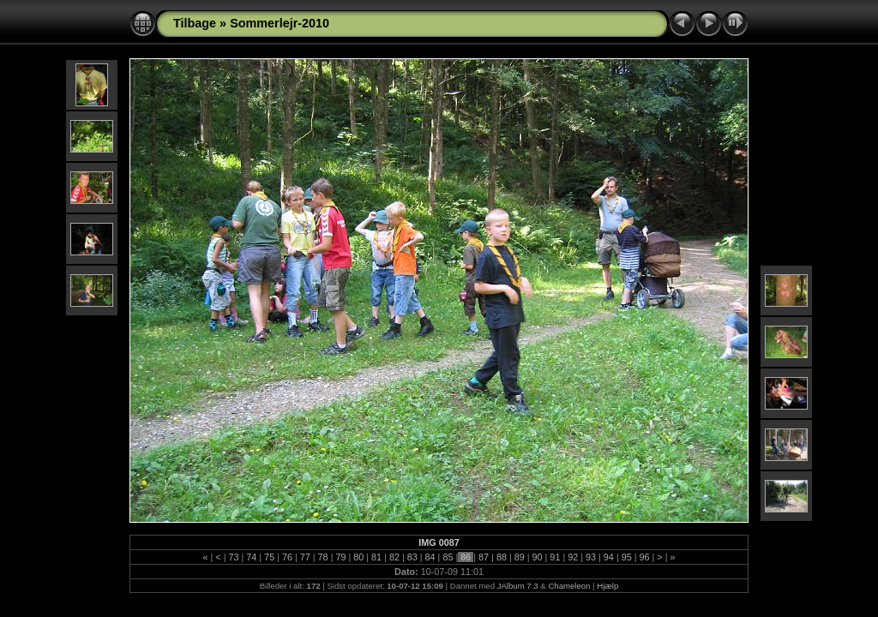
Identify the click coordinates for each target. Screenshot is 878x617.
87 (483, 557)
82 (394, 557)
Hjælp (607, 585)
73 (233, 557)
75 (269, 557)
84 (430, 557)
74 (251, 557)
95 (626, 557)
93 (590, 557)
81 (376, 557)
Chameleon (569, 585)
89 (519, 557)
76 (287, 557)
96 (644, 557)
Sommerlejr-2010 (279, 23)
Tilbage (194, 23)
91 (554, 557)
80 (358, 557)
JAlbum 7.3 (517, 585)
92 (572, 557)
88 (501, 557)
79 (340, 557)
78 (323, 557)
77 (305, 557)
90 (537, 557)
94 (608, 557)
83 (412, 557)
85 (447, 557)
